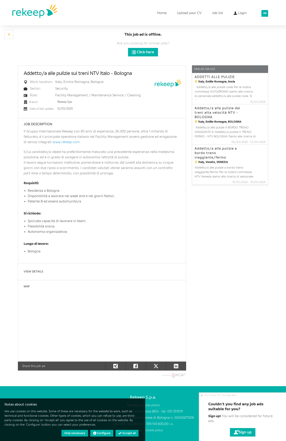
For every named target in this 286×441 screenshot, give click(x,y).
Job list (217, 13)
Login (240, 11)
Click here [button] (143, 52)
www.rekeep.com (66, 142)
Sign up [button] (243, 432)
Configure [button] (101, 433)
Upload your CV (189, 13)
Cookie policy (154, 430)
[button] (8, 34)
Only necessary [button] (74, 433)
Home (161, 13)
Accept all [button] (127, 433)
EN (265, 13)
